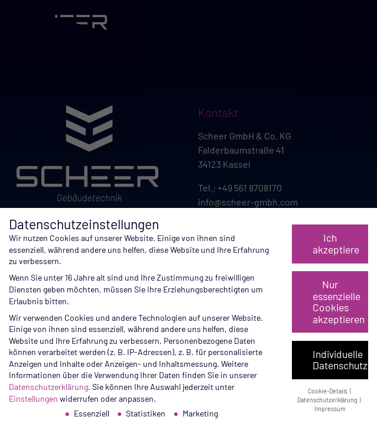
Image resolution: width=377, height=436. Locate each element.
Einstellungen (33, 398)
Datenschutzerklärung (48, 387)
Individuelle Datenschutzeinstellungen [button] (341, 359)
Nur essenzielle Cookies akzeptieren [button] (339, 302)
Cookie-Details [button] (328, 391)
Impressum (330, 408)
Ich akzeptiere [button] (336, 243)
